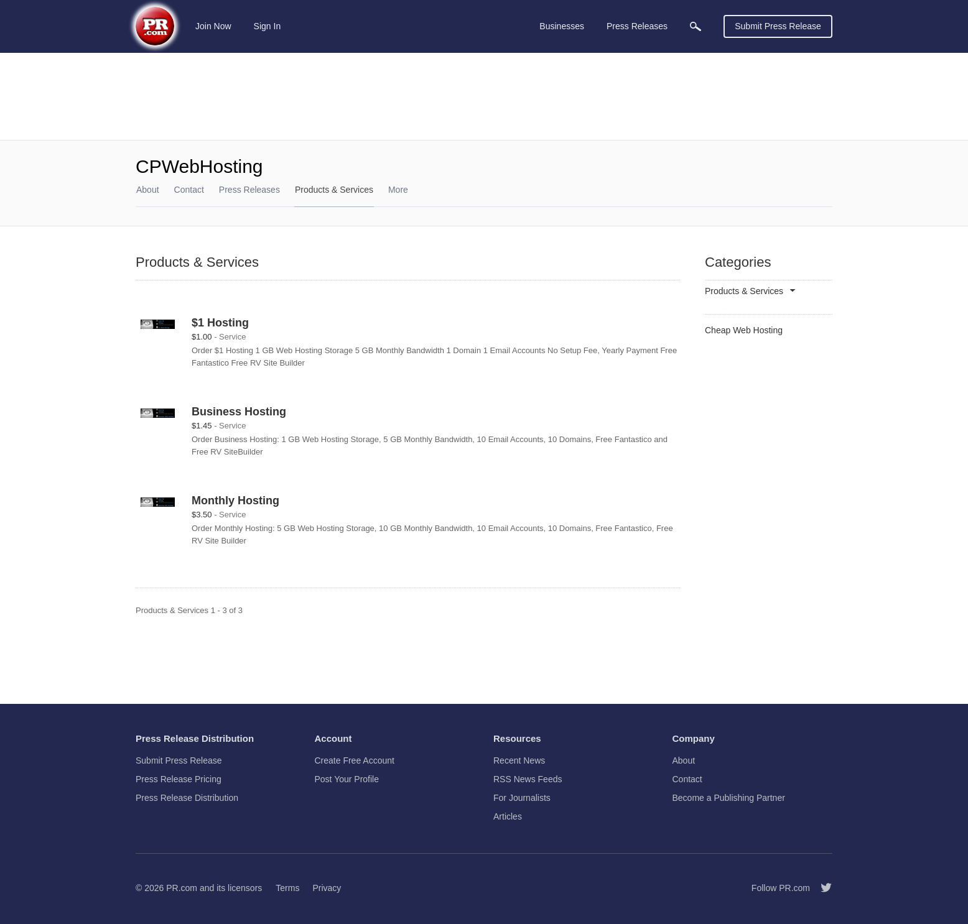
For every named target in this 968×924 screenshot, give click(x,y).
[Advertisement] (484, 96)
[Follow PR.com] (821, 888)
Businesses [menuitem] (561, 26)
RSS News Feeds (527, 779)
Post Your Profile (347, 779)
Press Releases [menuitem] (637, 26)
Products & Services (334, 190)
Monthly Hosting (235, 500)
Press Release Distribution (187, 798)
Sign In (267, 26)
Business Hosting (239, 411)
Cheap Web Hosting (744, 330)
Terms (287, 888)
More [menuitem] (398, 190)
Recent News (519, 760)
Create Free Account (354, 760)
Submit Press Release (778, 26)
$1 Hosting (220, 322)
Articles (507, 816)
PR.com (181, 888)
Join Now (213, 26)
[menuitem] (695, 26)
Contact (189, 190)
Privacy (326, 888)
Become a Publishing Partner (728, 798)
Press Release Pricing (178, 779)
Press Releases (249, 190)
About (147, 190)
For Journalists (522, 798)
